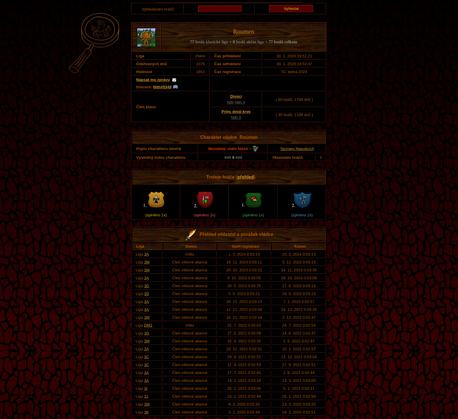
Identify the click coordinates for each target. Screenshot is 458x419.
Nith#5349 (162, 87)
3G (146, 333)
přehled (245, 177)
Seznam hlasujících (297, 148)
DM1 (148, 325)
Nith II (240, 102)
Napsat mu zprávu (153, 79)
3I (145, 388)
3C (146, 357)
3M (147, 262)
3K (146, 412)
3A (146, 254)
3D (146, 286)
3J (146, 396)
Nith (230, 102)
